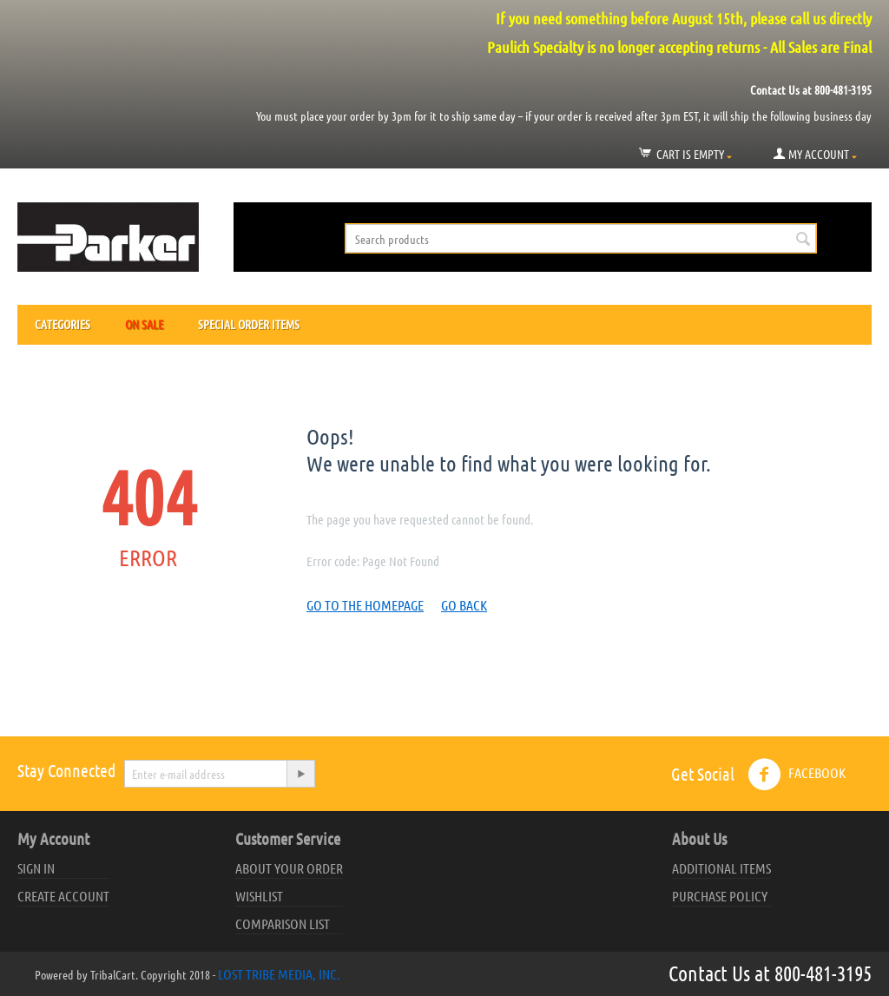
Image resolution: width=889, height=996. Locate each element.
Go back (464, 605)
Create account (63, 895)
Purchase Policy (719, 895)
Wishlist (259, 895)
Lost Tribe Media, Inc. (279, 974)
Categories (62, 324)
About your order (289, 868)
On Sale (144, 324)
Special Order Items (249, 324)
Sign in (36, 868)
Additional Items (721, 868)
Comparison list (282, 923)
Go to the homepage (365, 605)
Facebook (796, 774)
